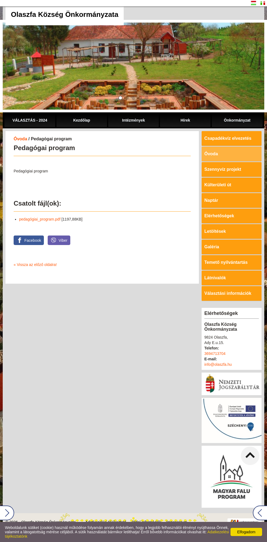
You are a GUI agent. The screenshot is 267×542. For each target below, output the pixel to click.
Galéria (211, 246)
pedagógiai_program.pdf (39, 219)
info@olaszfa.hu (218, 364)
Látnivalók (215, 277)
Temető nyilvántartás (226, 262)
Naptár (211, 200)
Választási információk (227, 293)
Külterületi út (217, 184)
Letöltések (215, 231)
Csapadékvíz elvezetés (227, 138)
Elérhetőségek (219, 215)
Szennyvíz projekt (222, 169)
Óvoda (20, 139)
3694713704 (215, 353)
